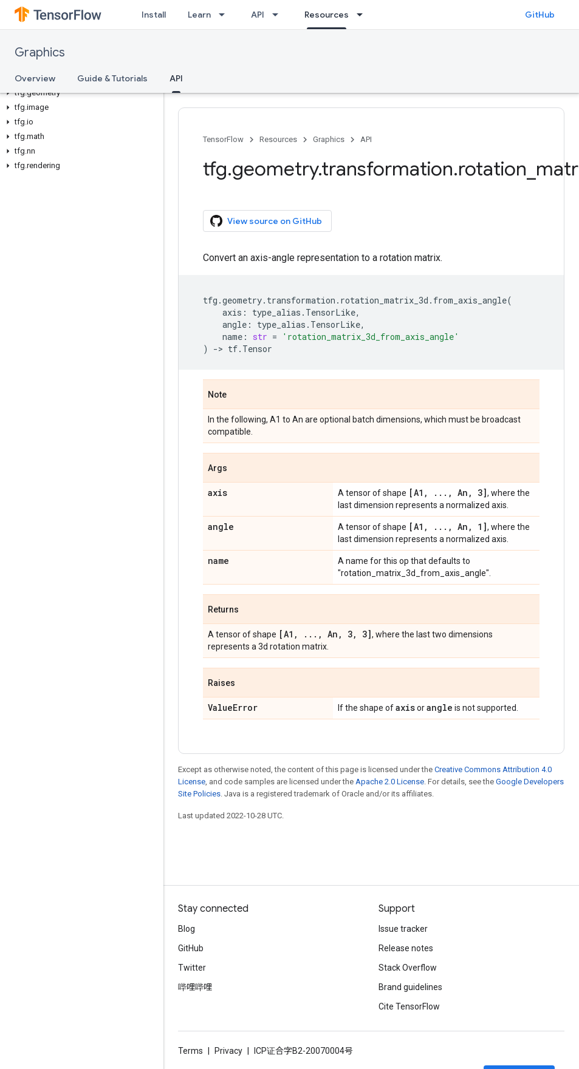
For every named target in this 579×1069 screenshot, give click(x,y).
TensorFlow (223, 139)
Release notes (406, 948)
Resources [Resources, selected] (326, 14)
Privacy (228, 1051)
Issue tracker (403, 929)
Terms (190, 1051)
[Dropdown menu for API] (278, 14)
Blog (186, 929)
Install (154, 14)
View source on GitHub (266, 221)
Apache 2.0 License (389, 781)
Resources (278, 139)
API (257, 14)
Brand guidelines (410, 987)
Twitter (192, 967)
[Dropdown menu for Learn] (225, 14)
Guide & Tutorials (112, 78)
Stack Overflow (408, 967)
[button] (79, 93)
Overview (35, 78)
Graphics (40, 52)
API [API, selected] (176, 78)
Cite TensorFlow (409, 1006)
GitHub (540, 14)
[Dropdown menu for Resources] (363, 14)
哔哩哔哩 (195, 987)
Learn (199, 14)
